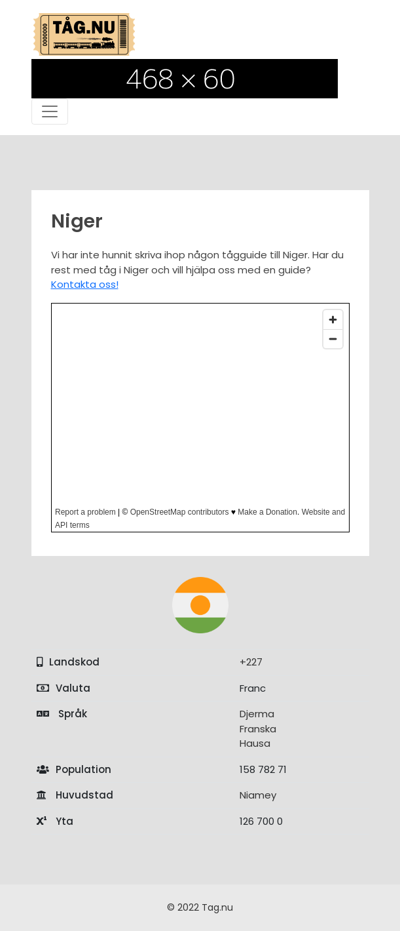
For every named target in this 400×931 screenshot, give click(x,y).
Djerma (257, 714)
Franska (258, 729)
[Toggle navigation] (49, 111)
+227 (251, 662)
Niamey (258, 795)
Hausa (255, 743)
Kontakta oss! (84, 284)
